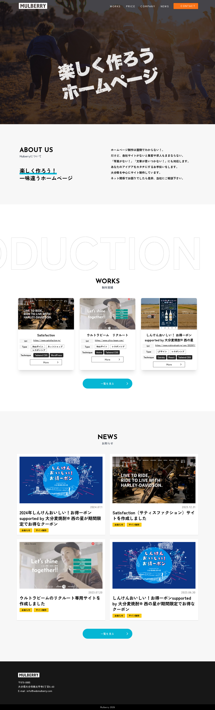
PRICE (130, 6)
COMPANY (147, 6)
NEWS (165, 6)
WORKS (115, 6)
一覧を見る (115, 383)
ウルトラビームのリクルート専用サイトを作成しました (60, 608)
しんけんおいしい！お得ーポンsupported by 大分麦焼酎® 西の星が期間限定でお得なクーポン (153, 611)
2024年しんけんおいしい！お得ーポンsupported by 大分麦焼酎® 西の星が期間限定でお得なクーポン (60, 526)
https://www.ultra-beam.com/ (109, 347)
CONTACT (188, 6)
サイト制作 (41, 537)
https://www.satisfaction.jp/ (47, 347)
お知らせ (26, 537)
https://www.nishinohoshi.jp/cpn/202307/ (175, 352)
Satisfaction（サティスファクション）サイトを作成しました (153, 523)
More (51, 369)
